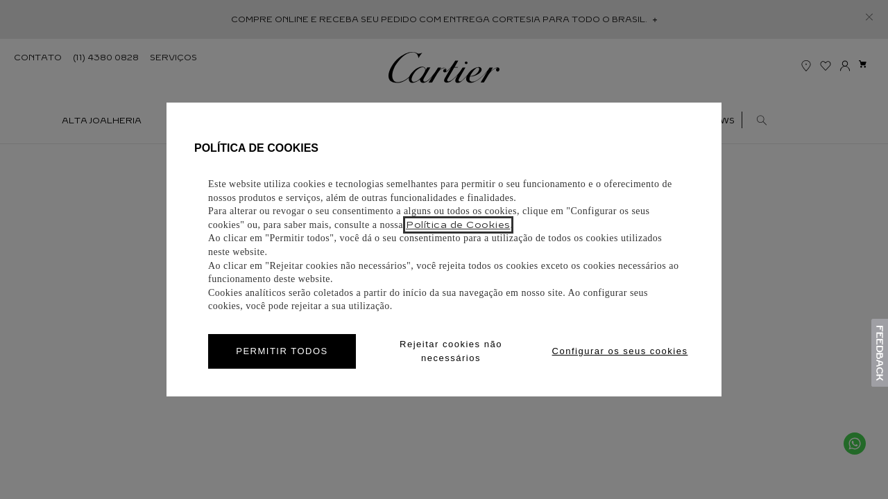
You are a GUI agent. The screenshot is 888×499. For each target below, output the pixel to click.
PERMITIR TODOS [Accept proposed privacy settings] (281, 351)
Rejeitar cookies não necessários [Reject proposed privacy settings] (451, 351)
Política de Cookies (458, 225)
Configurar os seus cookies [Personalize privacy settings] (620, 351)
